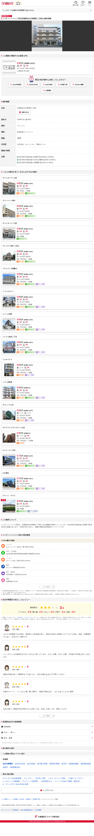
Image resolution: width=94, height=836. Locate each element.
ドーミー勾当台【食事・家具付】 (67, 781)
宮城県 (5, 759)
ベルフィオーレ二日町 (56, 778)
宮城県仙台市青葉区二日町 (26, 108)
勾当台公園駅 (79, 84)
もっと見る (46, 715)
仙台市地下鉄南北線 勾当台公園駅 (30, 160)
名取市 (5, 767)
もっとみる (46, 586)
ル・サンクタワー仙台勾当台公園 (15, 784)
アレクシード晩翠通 (30, 781)
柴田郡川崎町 (54, 764)
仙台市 (22, 799)
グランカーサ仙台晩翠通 (11, 778)
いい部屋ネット (6, 799)
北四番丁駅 (63, 84)
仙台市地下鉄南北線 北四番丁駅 (29, 157)
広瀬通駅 (48, 90)
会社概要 (38, 810)
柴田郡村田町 (86, 764)
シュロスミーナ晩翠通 (11, 781)
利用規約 (15, 810)
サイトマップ (5, 810)
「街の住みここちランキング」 (24, 617)
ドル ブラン (28, 778)
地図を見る (24, 112)
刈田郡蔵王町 (15, 767)
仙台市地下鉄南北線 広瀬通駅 (28, 162)
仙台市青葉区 (17, 84)
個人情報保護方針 (27, 810)
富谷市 (64, 764)
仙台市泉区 (49, 84)
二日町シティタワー (75, 778)
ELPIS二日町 (40, 778)
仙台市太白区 (33, 84)
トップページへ (48, 790)
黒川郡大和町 (42, 764)
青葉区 (28, 799)
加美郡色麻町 (74, 764)
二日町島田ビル (46, 781)
